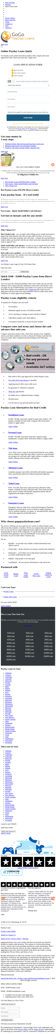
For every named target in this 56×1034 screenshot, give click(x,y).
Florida (7, 683)
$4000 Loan (29, 646)
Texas (7, 735)
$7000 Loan (29, 649)
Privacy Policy (10, 18)
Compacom (32, 289)
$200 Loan (29, 633)
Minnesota (8, 704)
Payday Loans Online (8, 931)
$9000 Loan (11, 653)
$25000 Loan (29, 656)
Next (53, 165)
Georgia (8, 685)
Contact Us (12, 935)
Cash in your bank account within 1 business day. (23, 148)
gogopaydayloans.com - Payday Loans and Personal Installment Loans (25, 978)
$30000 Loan (48, 656)
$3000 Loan (11, 646)
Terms (7, 22)
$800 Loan (29, 639)
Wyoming (8, 742)
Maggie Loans (16, 575)
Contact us (8, 24)
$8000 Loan (48, 649)
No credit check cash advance (18, 380)
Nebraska (8, 712)
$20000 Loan (10, 656)
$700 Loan (11, 639)
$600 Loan (48, 636)
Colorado (8, 679)
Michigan (8, 702)
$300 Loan (48, 633)
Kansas (7, 694)
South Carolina (10, 731)
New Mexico (9, 717)
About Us (8, 28)
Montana (8, 710)
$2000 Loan (48, 643)
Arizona (8, 675)
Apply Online (13, 426)
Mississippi (9, 706)
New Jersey (9, 715)
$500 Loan (29, 636)
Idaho (7, 686)
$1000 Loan (11, 643)
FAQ (6, 26)
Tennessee (8, 733)
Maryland (8, 700)
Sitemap (25, 939)
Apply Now (28, 626)
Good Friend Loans (6, 575)
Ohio (7, 721)
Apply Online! (6, 606)
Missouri (8, 708)
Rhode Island (9, 729)
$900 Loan (48, 639)
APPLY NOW (6, 833)
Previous (3, 165)
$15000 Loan (48, 653)
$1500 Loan (29, 643)
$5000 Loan (48, 646)
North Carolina (10, 719)
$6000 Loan (11, 649)
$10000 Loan (29, 653)
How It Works (10, 3)
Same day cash (13, 391)
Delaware (8, 681)
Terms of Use (33, 128)
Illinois (7, 688)
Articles (8, 4)
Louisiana (8, 698)
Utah (6, 737)
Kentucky (8, 696)
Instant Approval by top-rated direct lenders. (21, 146)
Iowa (7, 692)
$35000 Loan (10, 659)
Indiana (7, 690)
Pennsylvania (9, 727)
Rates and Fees (10, 20)
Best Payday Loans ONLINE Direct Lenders (20, 182)
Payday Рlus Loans (36, 575)
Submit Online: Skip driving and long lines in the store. (25, 144)
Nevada (7, 714)
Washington (9, 739)
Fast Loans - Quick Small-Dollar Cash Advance (21, 184)
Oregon (7, 725)
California (8, 677)
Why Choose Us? (11, 186)
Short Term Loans (11, 6)
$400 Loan (11, 636)
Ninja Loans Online (26, 575)
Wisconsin (8, 741)
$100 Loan (11, 633)
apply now (4, 44)
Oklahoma (8, 723)
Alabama (8, 673)
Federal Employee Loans (48, 575)
